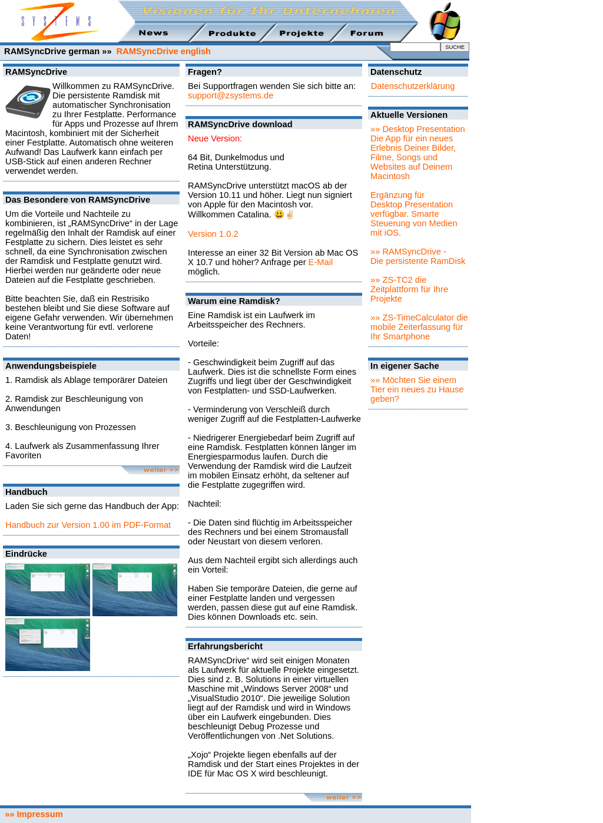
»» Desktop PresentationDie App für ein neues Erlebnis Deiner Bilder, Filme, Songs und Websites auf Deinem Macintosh (417, 152)
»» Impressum (31, 814)
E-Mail (321, 262)
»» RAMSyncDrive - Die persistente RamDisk (417, 256)
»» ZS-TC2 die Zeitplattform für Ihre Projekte (409, 289)
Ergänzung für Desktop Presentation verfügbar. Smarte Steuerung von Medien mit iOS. (413, 213)
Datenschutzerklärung (413, 86)
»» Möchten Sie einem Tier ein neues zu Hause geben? (416, 389)
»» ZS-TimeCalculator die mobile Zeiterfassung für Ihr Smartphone (419, 327)
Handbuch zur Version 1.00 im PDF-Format (88, 525)
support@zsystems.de (230, 95)
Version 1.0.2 (213, 234)
